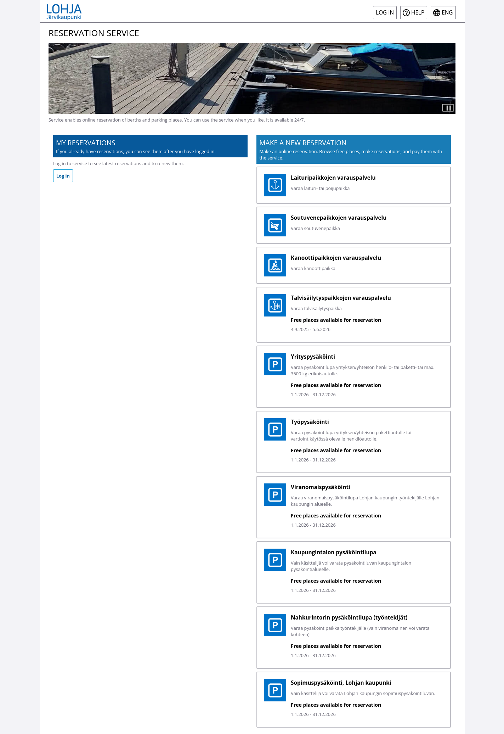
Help (417, 12)
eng (447, 12)
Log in (385, 12)
